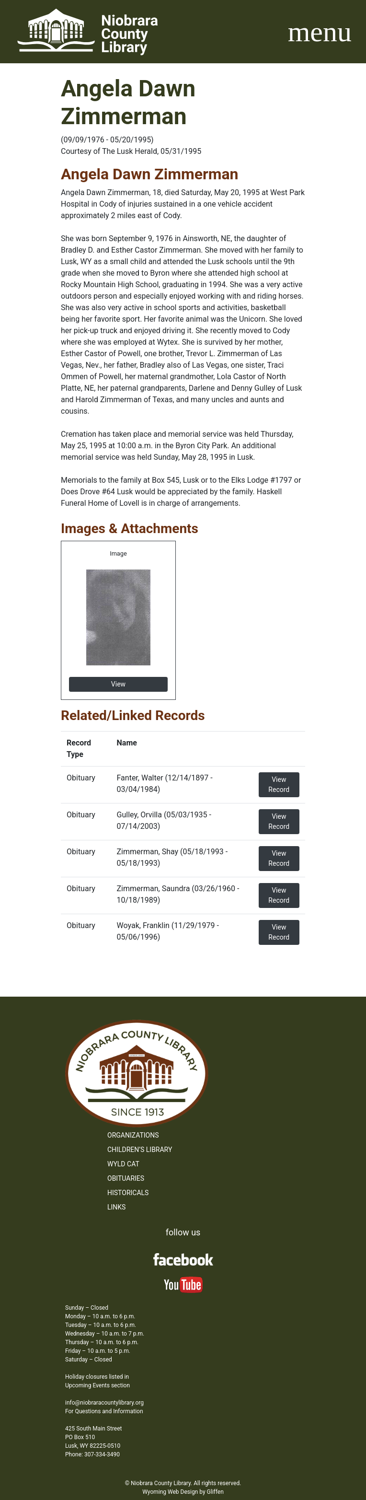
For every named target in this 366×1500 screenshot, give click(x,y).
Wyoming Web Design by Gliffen (183, 1491)
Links (116, 1207)
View (118, 684)
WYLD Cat (123, 1164)
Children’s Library (139, 1149)
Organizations (133, 1135)
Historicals (128, 1193)
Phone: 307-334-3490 (92, 1454)
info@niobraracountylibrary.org (104, 1402)
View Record (278, 784)
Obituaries (125, 1178)
